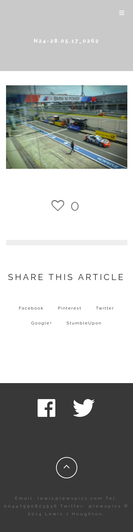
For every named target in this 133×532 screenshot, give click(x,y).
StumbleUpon (84, 323)
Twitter (105, 308)
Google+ (41, 323)
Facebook (31, 308)
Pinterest (70, 308)
